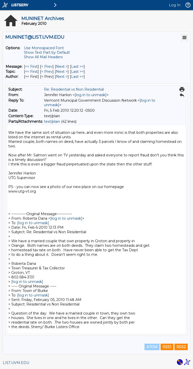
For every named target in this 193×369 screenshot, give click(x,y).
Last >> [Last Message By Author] (77, 76)
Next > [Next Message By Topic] (62, 71)
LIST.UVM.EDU (16, 362)
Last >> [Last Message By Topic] (77, 71)
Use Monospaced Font (44, 48)
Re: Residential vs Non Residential (74, 89)
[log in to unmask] (91, 95)
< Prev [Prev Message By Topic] (47, 71)
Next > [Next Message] (62, 66)
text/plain (52, 121)
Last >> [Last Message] (77, 66)
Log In (174, 5)
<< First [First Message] (31, 66)
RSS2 (181, 347)
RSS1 (167, 347)
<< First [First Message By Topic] (31, 71)
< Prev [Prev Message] (47, 66)
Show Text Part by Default (47, 52)
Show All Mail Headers (43, 57)
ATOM (152, 347)
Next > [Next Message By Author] (62, 76)
